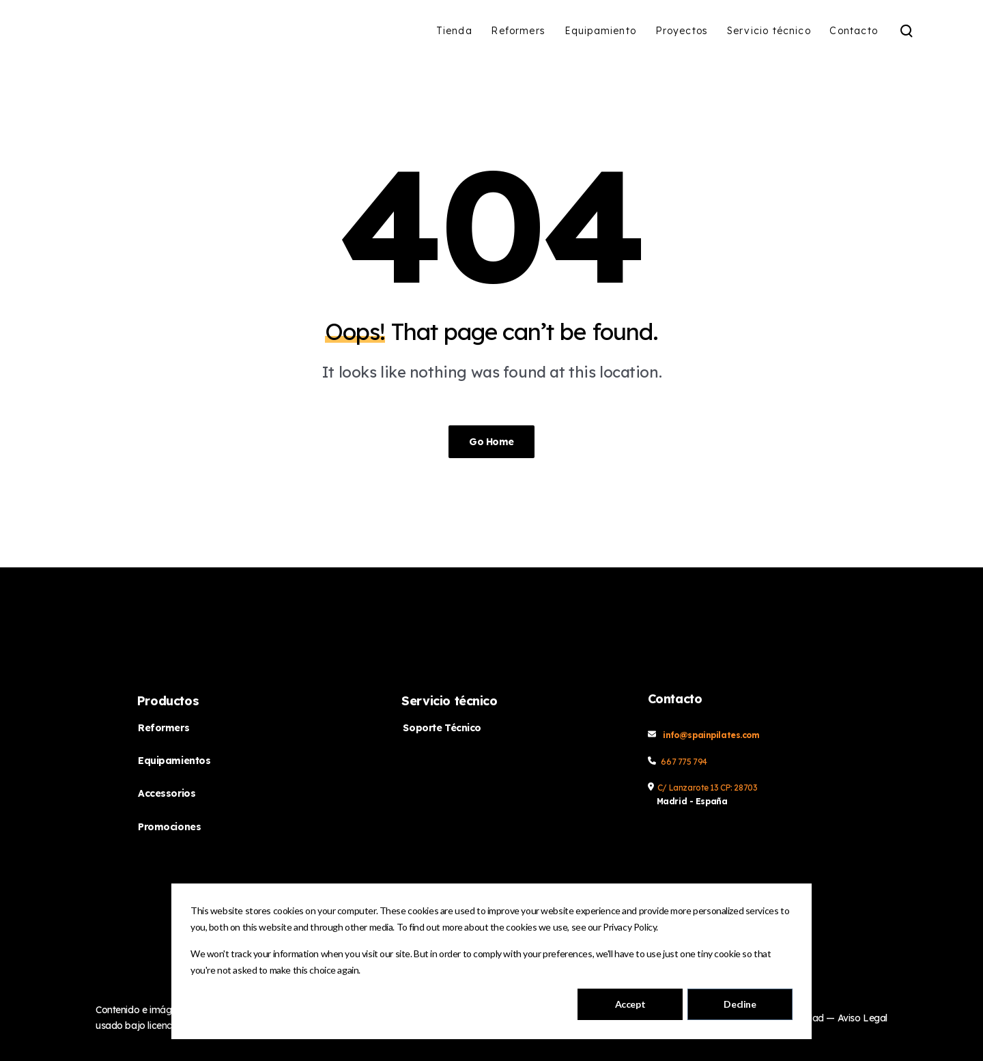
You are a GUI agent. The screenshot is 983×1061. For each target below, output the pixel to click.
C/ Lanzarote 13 (688, 787)
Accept (630, 1004)
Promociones (169, 827)
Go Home (491, 442)
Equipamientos (174, 760)
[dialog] (491, 961)
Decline (740, 1004)
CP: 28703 (738, 787)
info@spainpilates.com (711, 735)
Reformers (163, 728)
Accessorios (166, 793)
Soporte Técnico (442, 728)
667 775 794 (684, 761)
